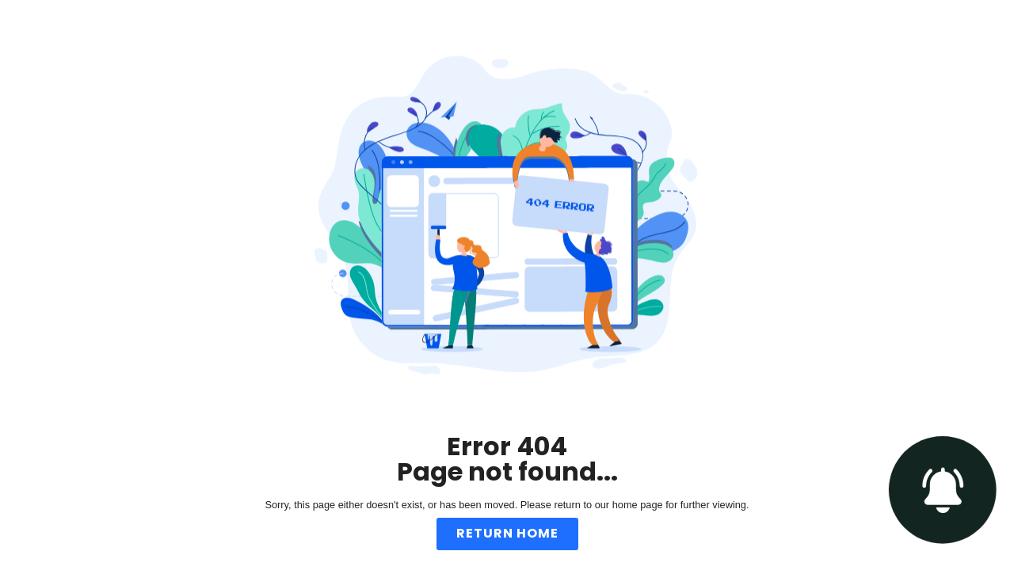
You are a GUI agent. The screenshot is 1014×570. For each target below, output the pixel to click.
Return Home (507, 533)
